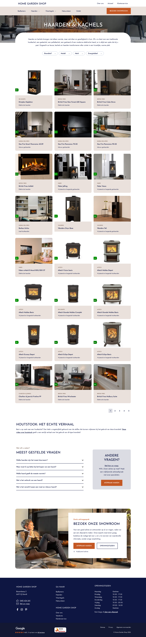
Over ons (59, 612)
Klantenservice (61, 618)
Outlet (78, 11)
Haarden (34, 11)
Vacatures (59, 615)
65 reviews (41, 632)
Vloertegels (50, 11)
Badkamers (22, 11)
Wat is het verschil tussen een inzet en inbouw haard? (36, 487)
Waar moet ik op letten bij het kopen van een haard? (36, 467)
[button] (50, 460)
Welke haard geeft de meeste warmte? (31, 473)
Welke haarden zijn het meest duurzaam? (32, 460)
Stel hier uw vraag (111, 465)
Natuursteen (66, 11)
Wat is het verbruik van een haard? (29, 480)
